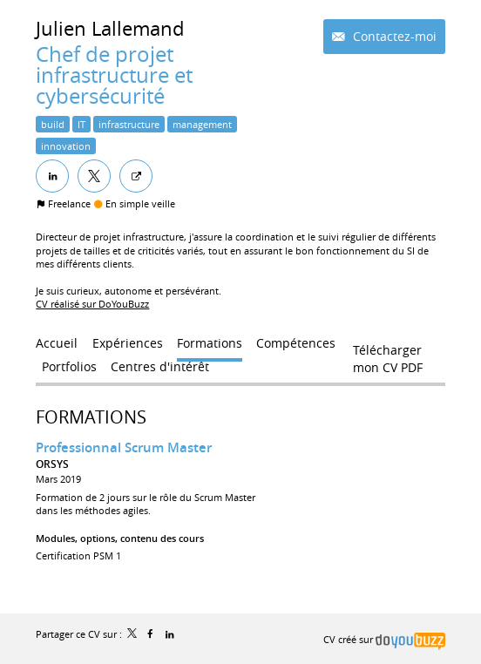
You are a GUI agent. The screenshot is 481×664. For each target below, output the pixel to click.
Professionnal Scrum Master (124, 447)
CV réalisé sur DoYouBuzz (92, 303)
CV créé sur (383, 639)
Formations (91, 417)
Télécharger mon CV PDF (388, 354)
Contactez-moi (393, 36)
